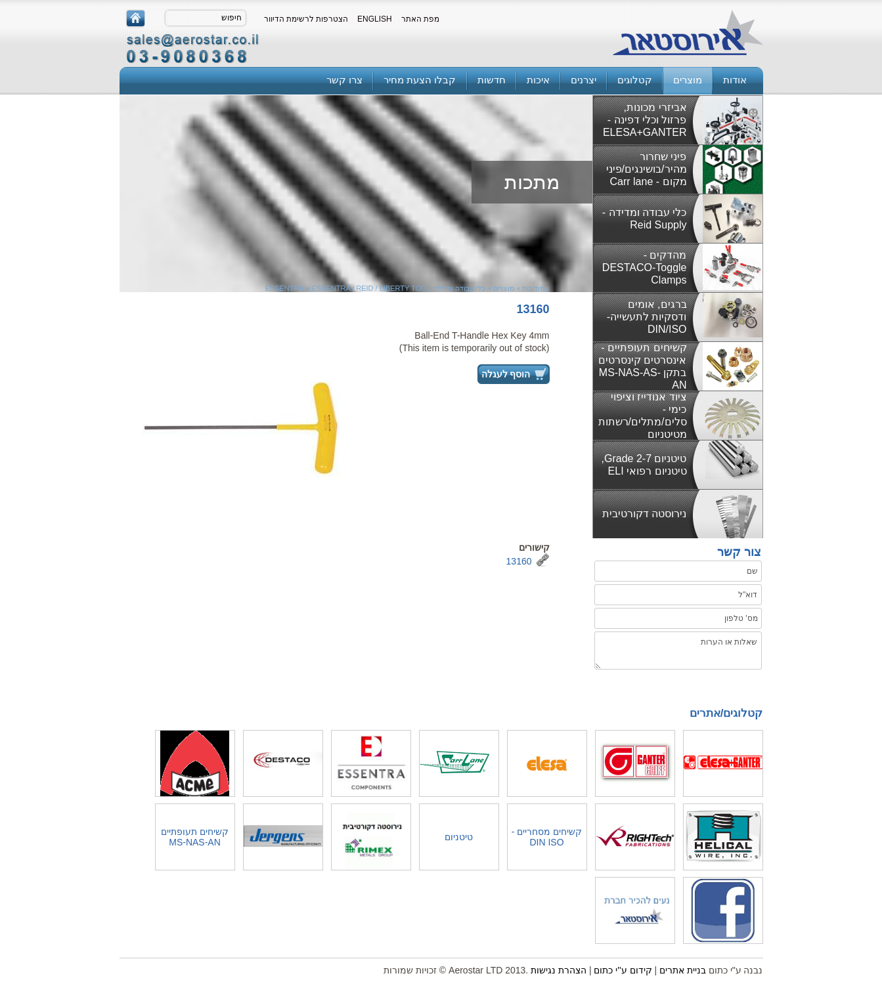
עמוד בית (535, 288)
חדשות (491, 79)
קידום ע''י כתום (622, 970)
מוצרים (687, 79)
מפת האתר (420, 19)
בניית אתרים (682, 970)
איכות (538, 79)
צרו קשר (344, 79)
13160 (519, 561)
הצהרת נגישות (558, 970)
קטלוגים (634, 79)
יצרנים (583, 79)
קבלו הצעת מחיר (420, 79)
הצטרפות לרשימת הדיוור (306, 19)
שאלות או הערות (677, 650)
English (374, 19)
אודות (735, 79)
